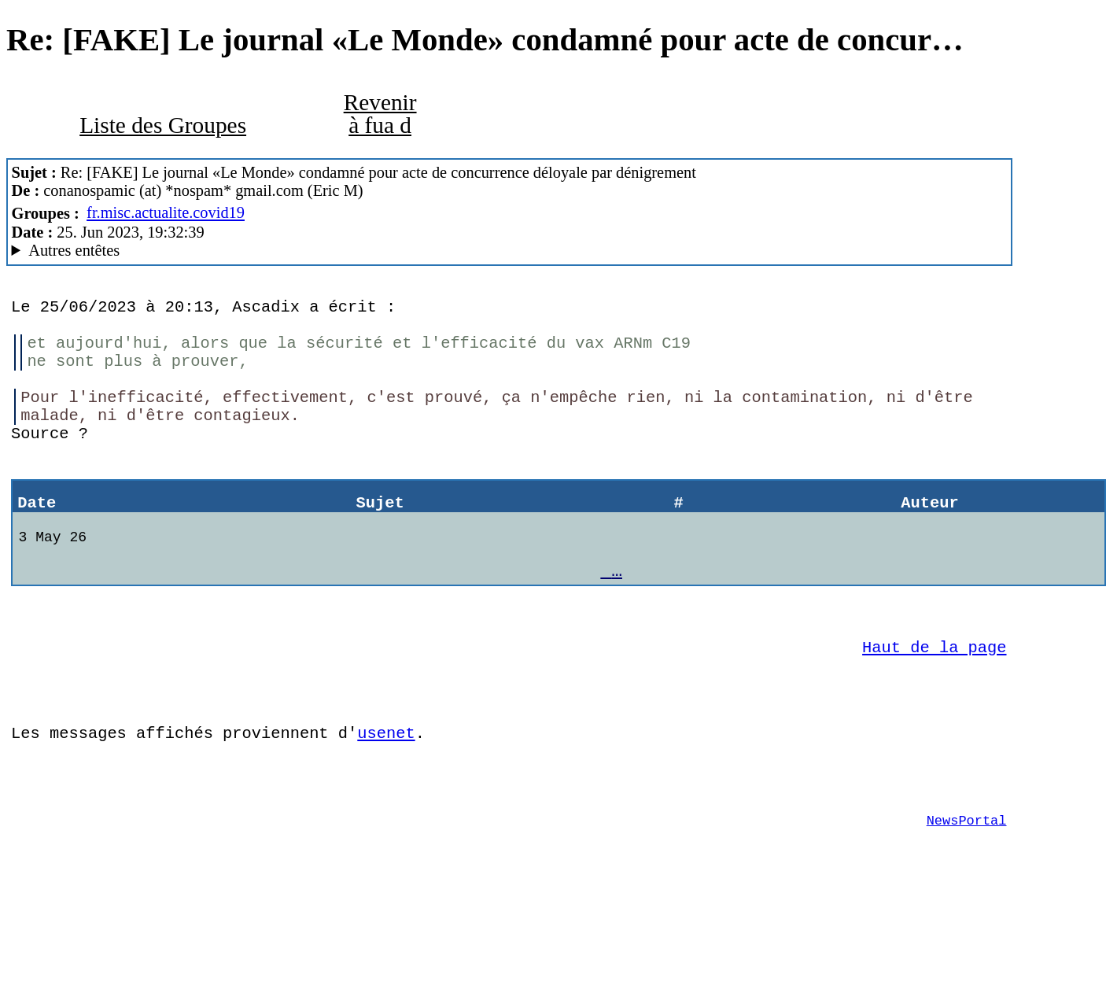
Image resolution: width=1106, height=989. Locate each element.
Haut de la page (934, 705)
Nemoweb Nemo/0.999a (509, 251)
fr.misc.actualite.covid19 (166, 212)
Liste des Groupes (162, 125)
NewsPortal (967, 902)
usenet (386, 803)
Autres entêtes (74, 250)
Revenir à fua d (380, 114)
